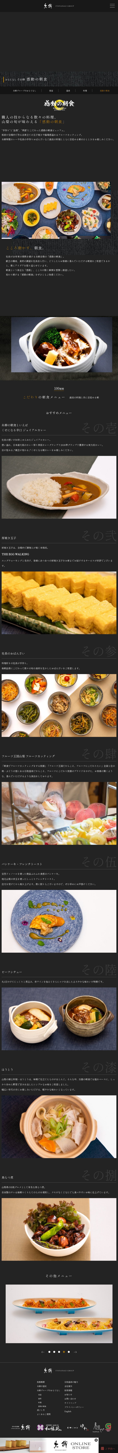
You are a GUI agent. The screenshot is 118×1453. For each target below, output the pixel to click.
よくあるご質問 (44, 1414)
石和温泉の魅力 (71, 1382)
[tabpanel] (59, 1314)
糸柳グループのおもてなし (24, 90)
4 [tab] (64, 1352)
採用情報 (68, 1390)
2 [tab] (54, 1352)
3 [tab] (59, 1352)
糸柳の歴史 (42, 1386)
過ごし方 (41, 1410)
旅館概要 (41, 1382)
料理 (85, 90)
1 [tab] (49, 1352)
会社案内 (68, 1386)
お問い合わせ (70, 1398)
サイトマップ (70, 1402)
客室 (51, 90)
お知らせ (68, 1394)
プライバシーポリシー (74, 1407)
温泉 (68, 90)
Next (75, 1352)
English (67, 1411)
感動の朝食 (105, 90)
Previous (42, 1352)
